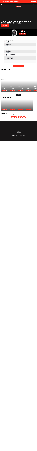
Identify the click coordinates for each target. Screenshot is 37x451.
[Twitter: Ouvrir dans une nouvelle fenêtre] (14, 117)
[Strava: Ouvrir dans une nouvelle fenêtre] (21, 117)
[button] (34, 4)
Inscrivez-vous (34, 1)
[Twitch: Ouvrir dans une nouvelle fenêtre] (25, 117)
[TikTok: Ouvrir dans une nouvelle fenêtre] (18, 117)
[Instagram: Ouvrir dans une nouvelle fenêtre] (16, 117)
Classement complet (18, 65)
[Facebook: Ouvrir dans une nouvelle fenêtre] (12, 117)
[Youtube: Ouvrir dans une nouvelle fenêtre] (23, 117)
